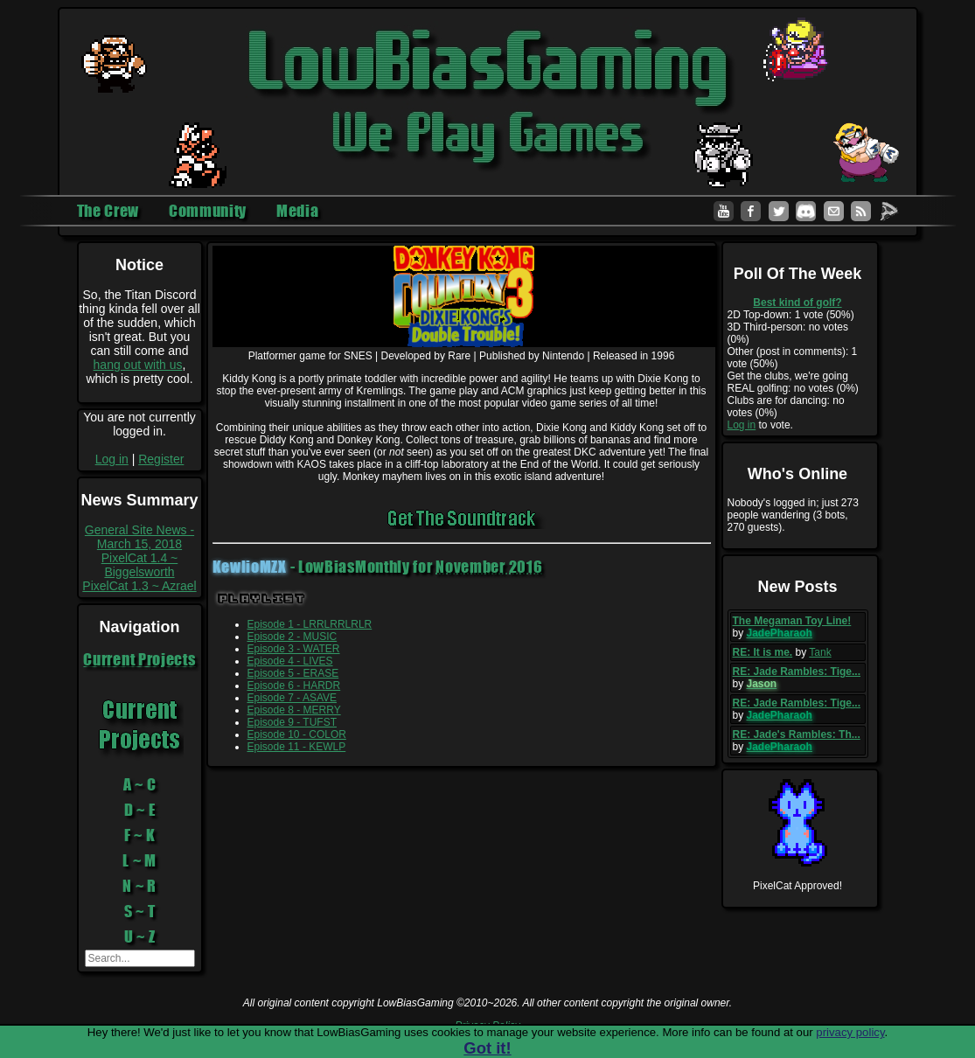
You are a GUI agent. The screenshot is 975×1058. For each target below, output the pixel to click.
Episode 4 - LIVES (290, 661)
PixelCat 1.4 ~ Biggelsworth (139, 565)
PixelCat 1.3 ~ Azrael (139, 586)
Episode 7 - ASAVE (292, 698)
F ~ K (140, 835)
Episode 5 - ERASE (293, 673)
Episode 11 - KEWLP (296, 747)
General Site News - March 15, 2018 (139, 537)
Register (161, 459)
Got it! (487, 1048)
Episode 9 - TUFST (292, 722)
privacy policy (850, 1032)
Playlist (262, 598)
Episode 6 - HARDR (294, 685)
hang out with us (138, 365)
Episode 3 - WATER (293, 649)
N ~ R (139, 885)
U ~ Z (140, 936)
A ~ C (140, 784)
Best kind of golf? (797, 302)
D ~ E (140, 809)
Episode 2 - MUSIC (292, 636)
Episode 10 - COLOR (296, 734)
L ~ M (139, 860)
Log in (112, 459)
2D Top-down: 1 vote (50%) (791, 315)
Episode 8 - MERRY (294, 710)
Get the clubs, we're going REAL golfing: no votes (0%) (793, 382)
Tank (820, 652)
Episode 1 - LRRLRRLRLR (310, 624)
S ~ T (140, 911)
